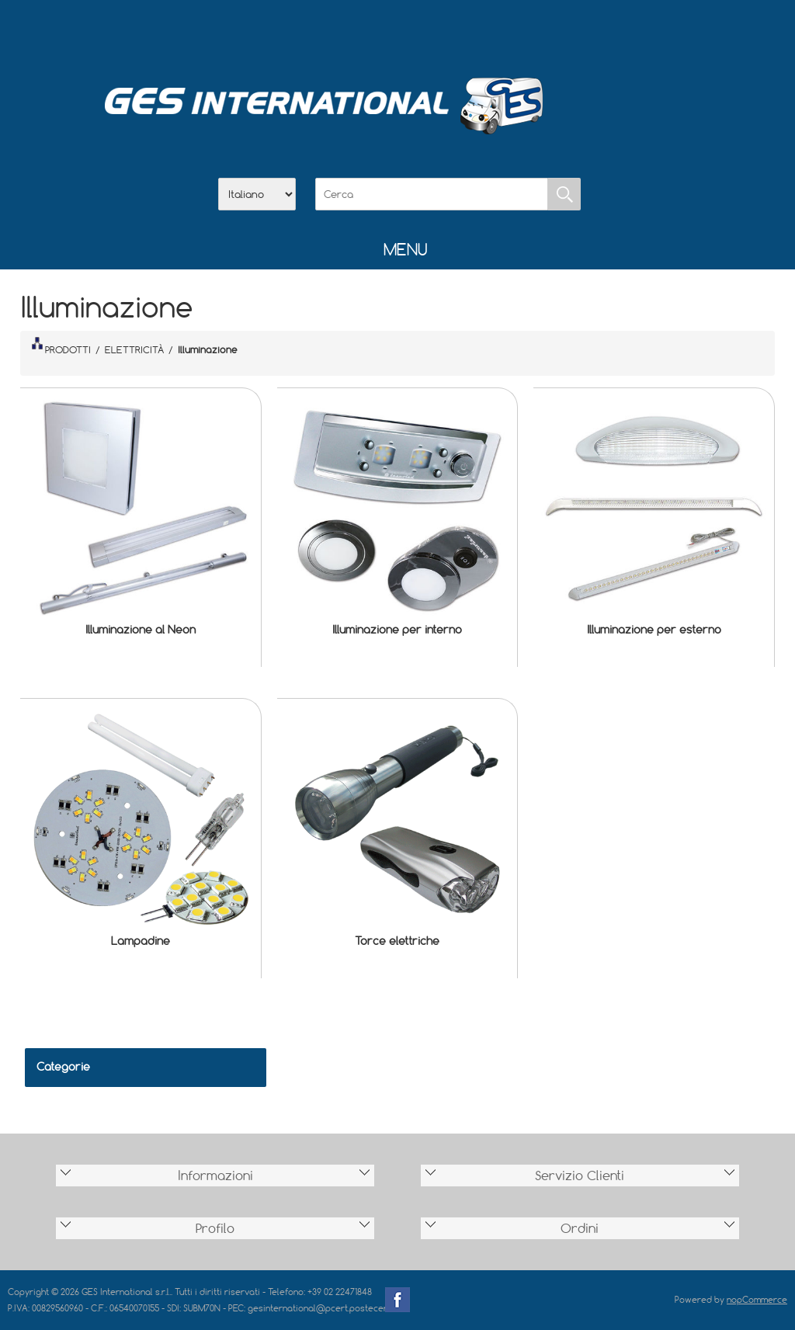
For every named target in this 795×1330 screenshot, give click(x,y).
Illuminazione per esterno (654, 629)
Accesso (478, 31)
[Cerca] (431, 194)
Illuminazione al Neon (140, 629)
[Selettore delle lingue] (257, 194)
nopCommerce (757, 1299)
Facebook (397, 1299)
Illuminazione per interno (397, 629)
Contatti (437, 31)
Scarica (397, 31)
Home (316, 31)
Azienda (357, 31)
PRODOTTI (61, 346)
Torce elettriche (397, 940)
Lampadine (140, 940)
